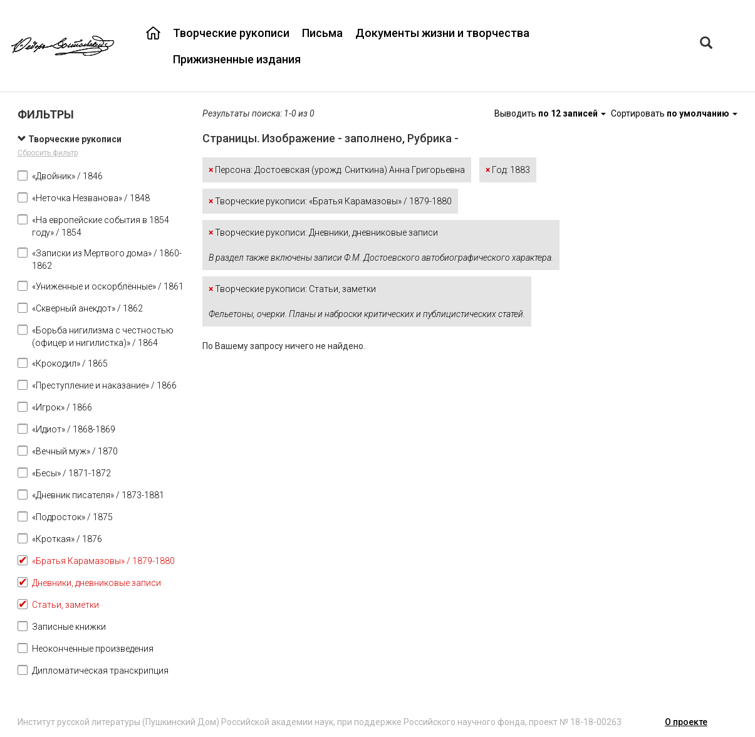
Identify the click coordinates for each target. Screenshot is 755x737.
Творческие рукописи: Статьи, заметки (367, 301)
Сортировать (674, 113)
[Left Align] (706, 44)
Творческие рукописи (231, 32)
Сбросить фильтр (48, 153)
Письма (322, 32)
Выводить (551, 113)
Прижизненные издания (237, 59)
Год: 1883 (508, 170)
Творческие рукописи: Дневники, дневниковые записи (381, 245)
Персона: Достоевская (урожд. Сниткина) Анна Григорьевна (337, 170)
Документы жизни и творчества (442, 32)
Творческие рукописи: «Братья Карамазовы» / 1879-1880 (330, 201)
